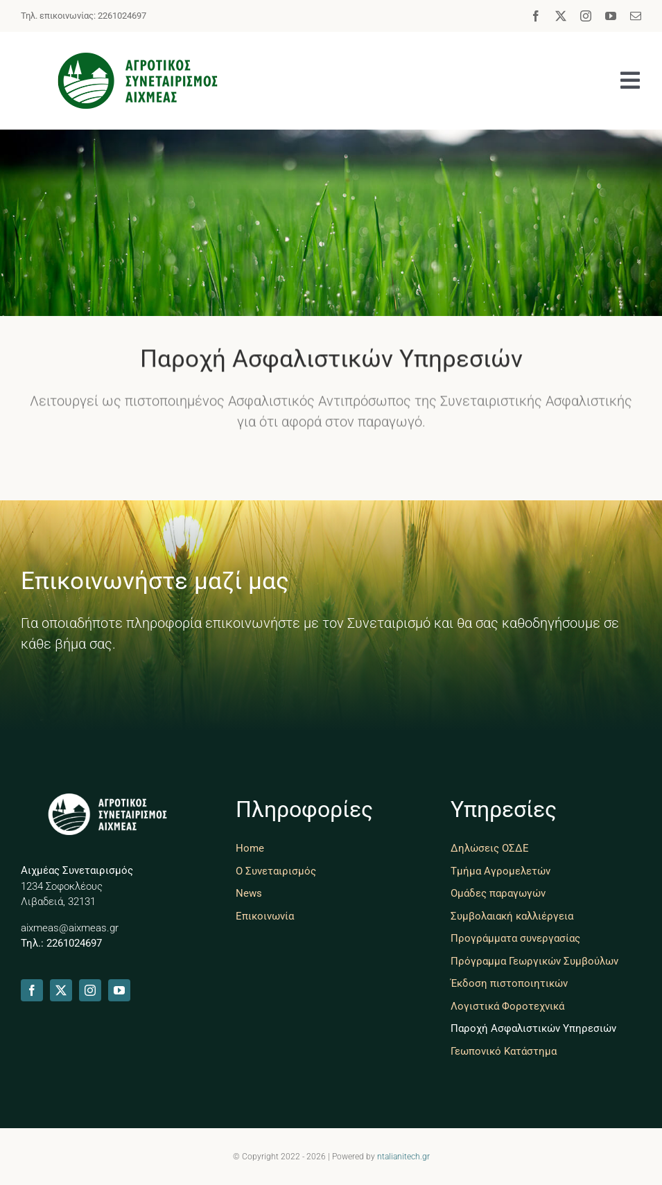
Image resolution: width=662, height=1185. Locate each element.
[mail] (635, 15)
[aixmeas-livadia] (137, 59)
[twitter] (560, 15)
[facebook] (535, 15)
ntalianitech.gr (403, 1156)
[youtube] (610, 15)
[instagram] (585, 15)
